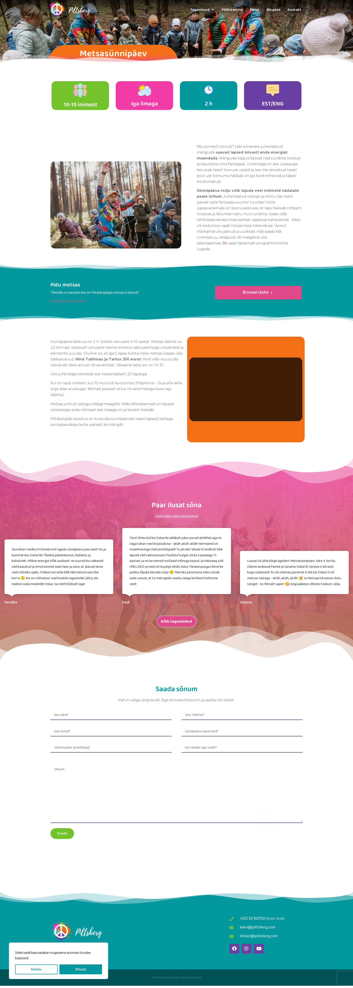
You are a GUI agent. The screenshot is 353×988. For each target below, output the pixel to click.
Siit (224, 246)
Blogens (274, 10)
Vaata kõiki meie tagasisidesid (176, 518)
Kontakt (294, 10)
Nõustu (80, 969)
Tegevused (202, 10)
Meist (255, 10)
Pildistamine (232, 10)
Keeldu (36, 969)
